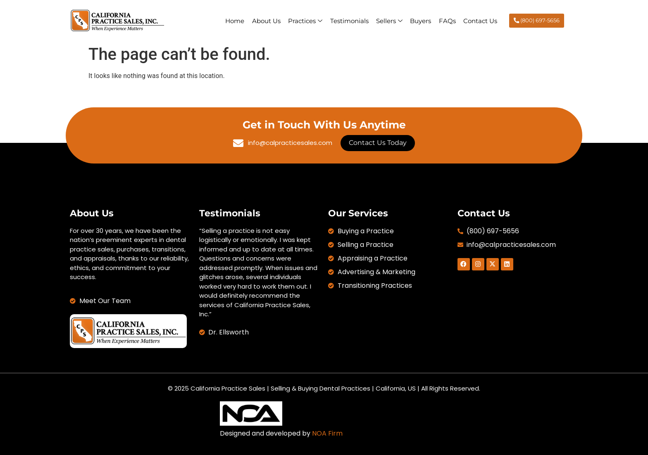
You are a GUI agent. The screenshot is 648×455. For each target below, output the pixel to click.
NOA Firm (327, 433)
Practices (301, 20)
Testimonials (346, 20)
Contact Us (480, 20)
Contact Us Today (378, 143)
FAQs (446, 20)
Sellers (387, 20)
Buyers (418, 20)
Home (229, 20)
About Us (262, 20)
